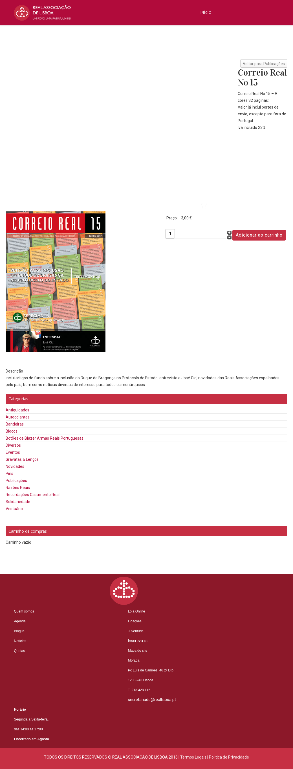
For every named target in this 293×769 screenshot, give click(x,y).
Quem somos (24, 611)
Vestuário (14, 508)
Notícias (209, 114)
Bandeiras (15, 424)
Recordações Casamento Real (33, 494)
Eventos (13, 452)
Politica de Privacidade (229, 757)
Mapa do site (137, 651)
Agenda (20, 621)
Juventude (136, 631)
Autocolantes (18, 417)
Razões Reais (18, 487)
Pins (9, 473)
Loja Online (136, 611)
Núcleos (209, 140)
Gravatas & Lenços (22, 459)
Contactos (212, 165)
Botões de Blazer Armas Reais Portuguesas (44, 438)
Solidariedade (18, 501)
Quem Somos (213, 38)
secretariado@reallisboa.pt (152, 699)
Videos (207, 190)
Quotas (19, 651)
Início (206, 13)
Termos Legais (193, 757)
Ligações (135, 621)
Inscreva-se (212, 63)
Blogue (208, 89)
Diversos (13, 445)
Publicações (16, 480)
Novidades (15, 466)
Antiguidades (17, 410)
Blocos (11, 431)
